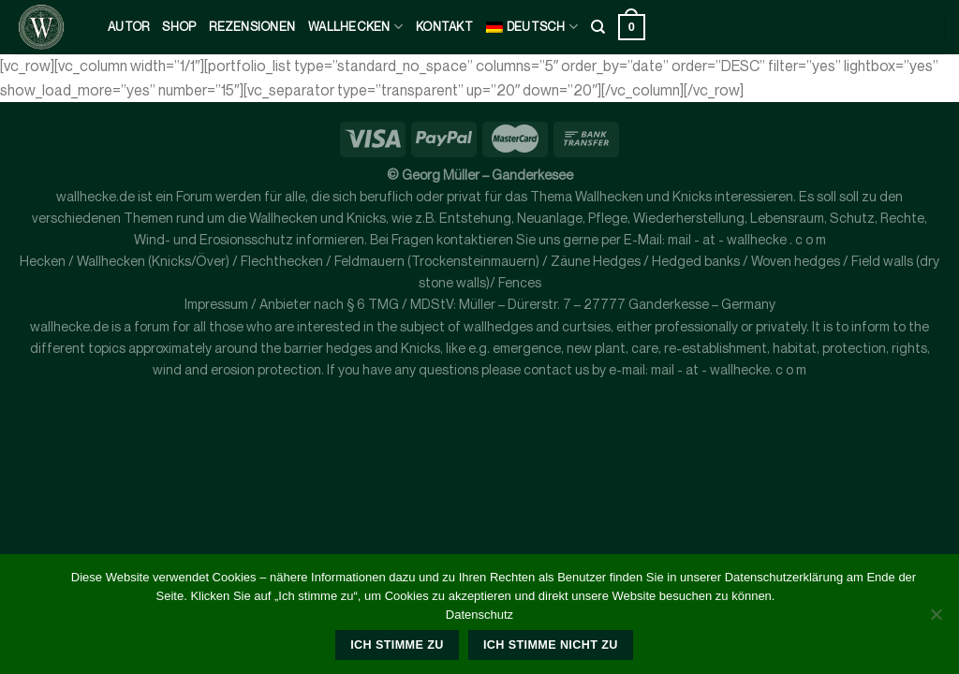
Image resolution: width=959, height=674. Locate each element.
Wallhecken (355, 27)
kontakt (444, 27)
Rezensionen (252, 27)
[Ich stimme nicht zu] (935, 620)
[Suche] (598, 27)
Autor (128, 27)
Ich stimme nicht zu (550, 645)
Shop (179, 27)
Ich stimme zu (396, 645)
